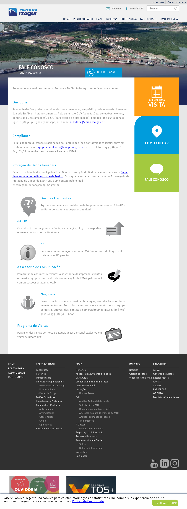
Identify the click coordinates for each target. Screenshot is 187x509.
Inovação (81, 389)
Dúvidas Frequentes (176, 2)
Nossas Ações (86, 393)
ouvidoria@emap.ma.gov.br (87, 122)
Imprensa (111, 19)
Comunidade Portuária (48, 404)
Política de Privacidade (88, 501)
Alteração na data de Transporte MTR (99, 412)
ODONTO (158, 393)
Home (66, 19)
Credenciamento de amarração (92, 381)
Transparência (169, 19)
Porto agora (129, 19)
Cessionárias (46, 416)
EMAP (99, 19)
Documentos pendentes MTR (94, 408)
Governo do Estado (163, 373)
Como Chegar (157, 143)
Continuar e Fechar (165, 503)
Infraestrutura (43, 377)
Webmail (116, 8)
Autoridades (46, 408)
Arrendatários (46, 412)
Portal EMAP (136, 8)
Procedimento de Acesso (49, 428)
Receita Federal (161, 377)
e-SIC (162, 2)
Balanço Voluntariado (91, 447)
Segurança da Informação (89, 432)
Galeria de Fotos (138, 373)
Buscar (177, 9)
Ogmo (42, 420)
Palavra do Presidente (91, 428)
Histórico (41, 373)
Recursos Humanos (86, 436)
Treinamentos (86, 420)
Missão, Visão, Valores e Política (93, 373)
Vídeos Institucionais (140, 377)
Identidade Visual (85, 385)
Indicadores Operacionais (50, 381)
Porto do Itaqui (36, 13)
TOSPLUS (91, 489)
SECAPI (157, 385)
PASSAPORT (159, 389)
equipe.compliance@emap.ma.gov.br (60, 147)
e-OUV (155, 2)
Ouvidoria (34, 489)
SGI (78, 397)
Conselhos (81, 451)
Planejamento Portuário (49, 401)
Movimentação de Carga (52, 385)
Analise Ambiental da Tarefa (94, 401)
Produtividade (47, 389)
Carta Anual (82, 377)
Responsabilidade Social (89, 440)
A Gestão (80, 424)
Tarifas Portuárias (45, 397)
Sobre (82, 444)
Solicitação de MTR (89, 404)
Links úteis (159, 364)
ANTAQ (156, 369)
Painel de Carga (47, 393)
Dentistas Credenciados (166, 397)
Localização (42, 369)
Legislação (81, 455)
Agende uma (156, 103)
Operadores (45, 424)
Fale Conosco (148, 19)
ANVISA (157, 381)
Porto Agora (16, 368)
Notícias (133, 369)
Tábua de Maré (16, 372)
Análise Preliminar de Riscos (94, 416)
